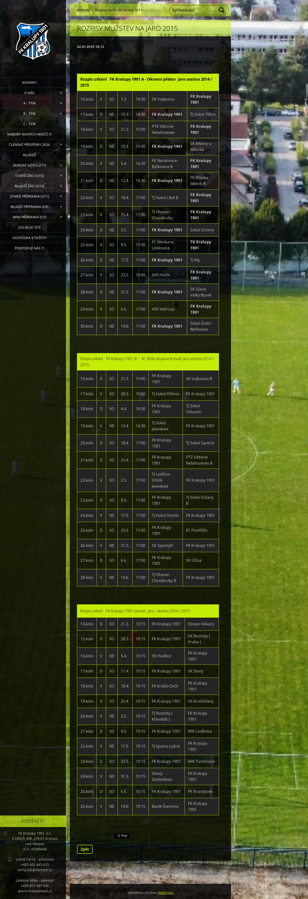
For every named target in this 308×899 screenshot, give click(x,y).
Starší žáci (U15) (29, 175)
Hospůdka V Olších (29, 237)
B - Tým (29, 113)
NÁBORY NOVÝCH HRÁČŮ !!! (29, 134)
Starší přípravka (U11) (29, 196)
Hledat (222, 10)
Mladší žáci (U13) (29, 186)
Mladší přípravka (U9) (29, 206)
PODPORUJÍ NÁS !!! (29, 248)
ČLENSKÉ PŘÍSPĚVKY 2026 (29, 144)
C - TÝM (29, 124)
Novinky (29, 82)
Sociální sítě (29, 227)
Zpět (85, 849)
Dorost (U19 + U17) (29, 165)
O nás (29, 93)
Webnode (165, 892)
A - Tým (29, 103)
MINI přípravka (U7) (29, 217)
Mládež (29, 155)
